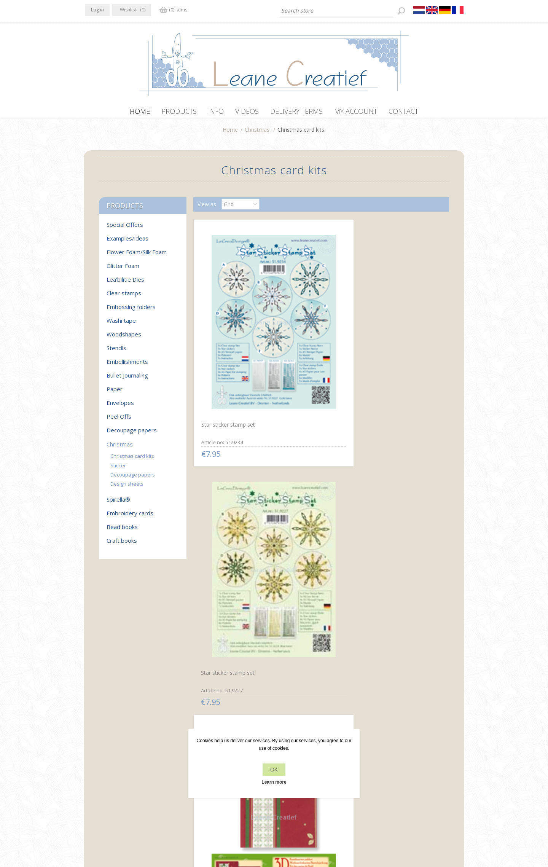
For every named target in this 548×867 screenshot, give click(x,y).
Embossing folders (131, 310)
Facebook (92, 751)
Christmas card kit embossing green (404, 485)
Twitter (107, 751)
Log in (97, 9)
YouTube (137, 751)
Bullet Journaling (127, 379)
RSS (122, 751)
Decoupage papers (132, 434)
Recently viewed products (402, 752)
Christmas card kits (132, 459)
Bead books (122, 530)
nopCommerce (227, 826)
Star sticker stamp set (226, 331)
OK (274, 770)
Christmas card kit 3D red (399, 331)
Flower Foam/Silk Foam (137, 256)
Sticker (118, 469)
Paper (115, 393)
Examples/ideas (127, 242)
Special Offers (125, 228)
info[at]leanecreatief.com (117, 783)
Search (379, 767)
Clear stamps (124, 297)
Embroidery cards (130, 517)
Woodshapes (124, 338)
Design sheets (126, 487)
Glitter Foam (123, 269)
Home (230, 133)
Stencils (116, 351)
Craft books (122, 544)
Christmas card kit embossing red (306, 485)
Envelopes (120, 406)
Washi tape (121, 324)
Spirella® (118, 503)
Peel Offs (119, 420)
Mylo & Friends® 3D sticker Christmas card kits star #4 (402, 634)
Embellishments (127, 365)
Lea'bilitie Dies (125, 283)
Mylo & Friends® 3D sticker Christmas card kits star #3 (318, 635)
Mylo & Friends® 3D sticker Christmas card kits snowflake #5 (233, 638)
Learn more (273, 782)
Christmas (257, 133)
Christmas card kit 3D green (233, 481)
